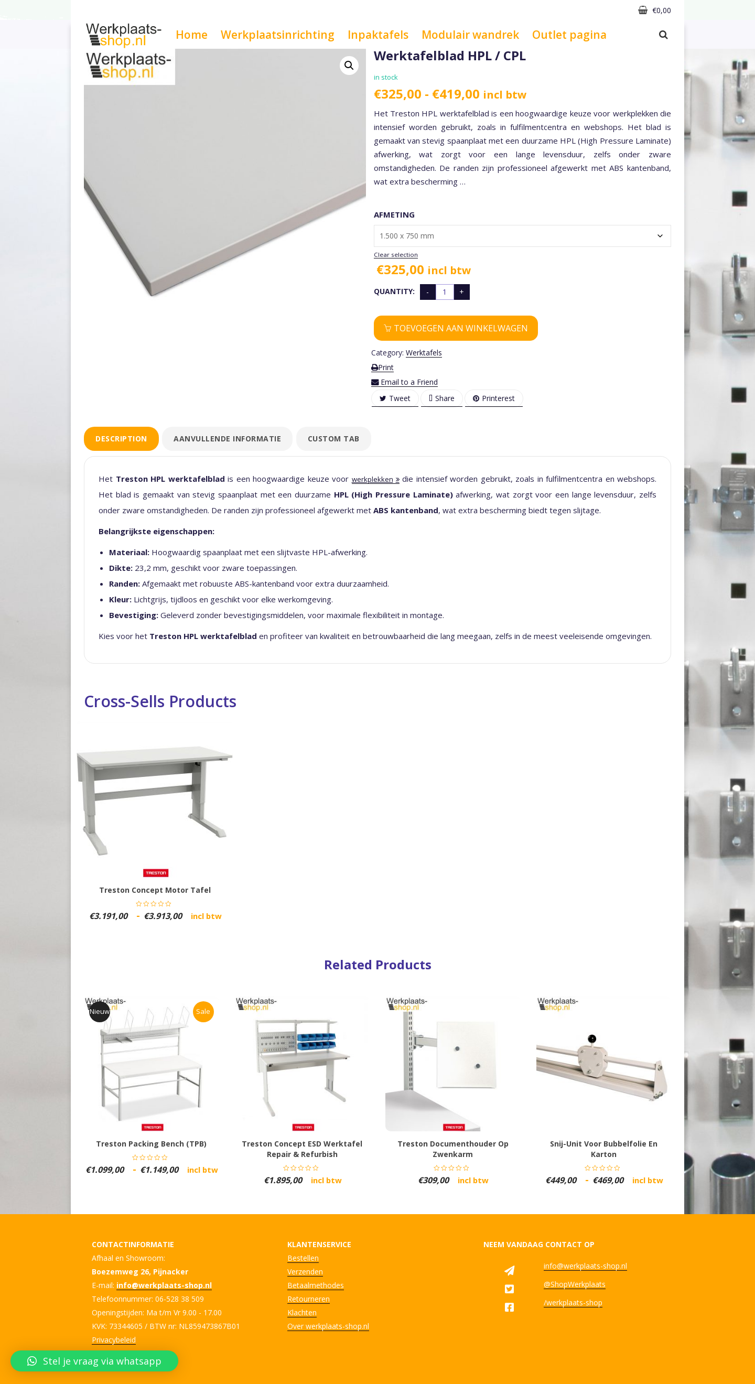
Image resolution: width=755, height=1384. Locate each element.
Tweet (395, 398)
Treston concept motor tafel (155, 890)
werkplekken (372, 479)
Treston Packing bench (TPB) (151, 1144)
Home (192, 34)
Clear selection (396, 254)
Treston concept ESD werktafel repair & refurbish (302, 1149)
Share (442, 398)
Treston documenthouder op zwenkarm (453, 1149)
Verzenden (305, 1272)
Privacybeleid (114, 1340)
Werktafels (424, 353)
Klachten (302, 1312)
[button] (349, 65)
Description (121, 439)
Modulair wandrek (470, 34)
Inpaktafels (378, 34)
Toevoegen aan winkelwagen (461, 328)
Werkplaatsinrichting (278, 34)
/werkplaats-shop (573, 1302)
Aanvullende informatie (227, 439)
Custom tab (334, 439)
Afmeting (394, 214)
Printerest (494, 398)
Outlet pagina (569, 34)
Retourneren (308, 1299)
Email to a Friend (404, 382)
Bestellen (303, 1258)
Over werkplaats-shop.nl (328, 1326)
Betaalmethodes (315, 1285)
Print (382, 367)
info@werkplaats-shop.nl (585, 1266)
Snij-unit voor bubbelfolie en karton (603, 1149)
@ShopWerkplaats (575, 1284)
